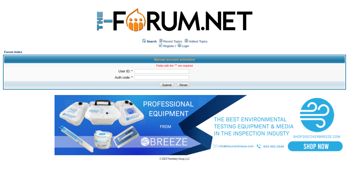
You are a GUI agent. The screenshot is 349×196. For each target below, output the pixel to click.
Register (166, 46)
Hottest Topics (198, 41)
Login (183, 46)
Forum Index (13, 52)
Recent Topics (172, 41)
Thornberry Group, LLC (178, 158)
